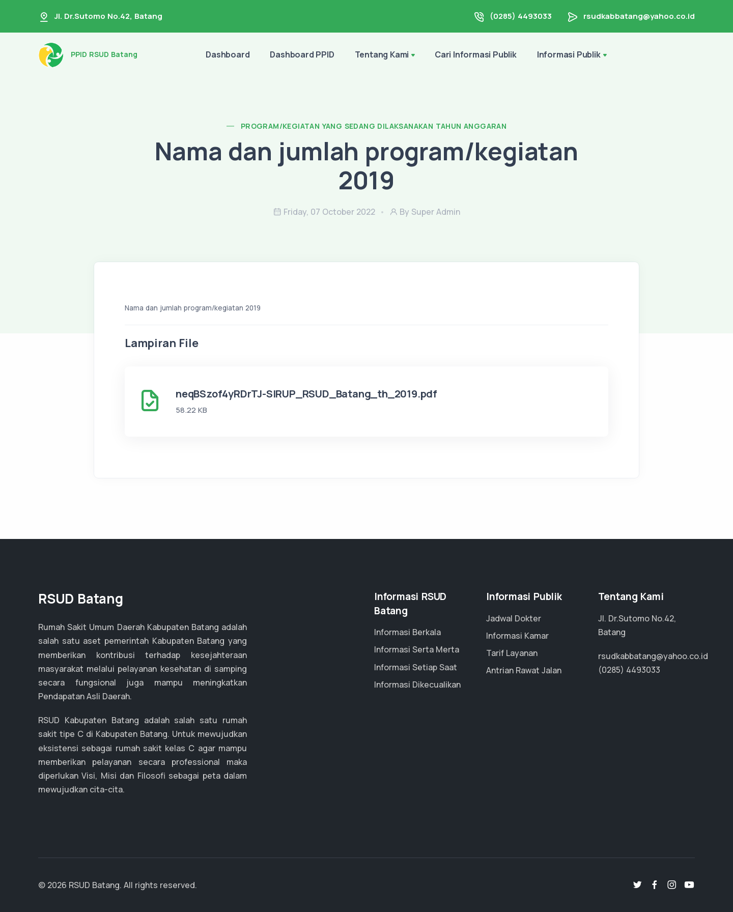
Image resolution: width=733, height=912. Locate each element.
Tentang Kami (382, 54)
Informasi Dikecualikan (417, 684)
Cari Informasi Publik (476, 54)
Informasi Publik (569, 54)
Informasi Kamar (517, 635)
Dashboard (227, 54)
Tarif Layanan (512, 653)
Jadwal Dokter (513, 618)
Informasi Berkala (407, 632)
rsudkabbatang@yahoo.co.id (639, 16)
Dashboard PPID (302, 54)
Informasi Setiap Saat (415, 667)
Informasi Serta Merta (416, 649)
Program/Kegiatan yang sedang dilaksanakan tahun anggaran (373, 126)
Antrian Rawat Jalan (523, 670)
